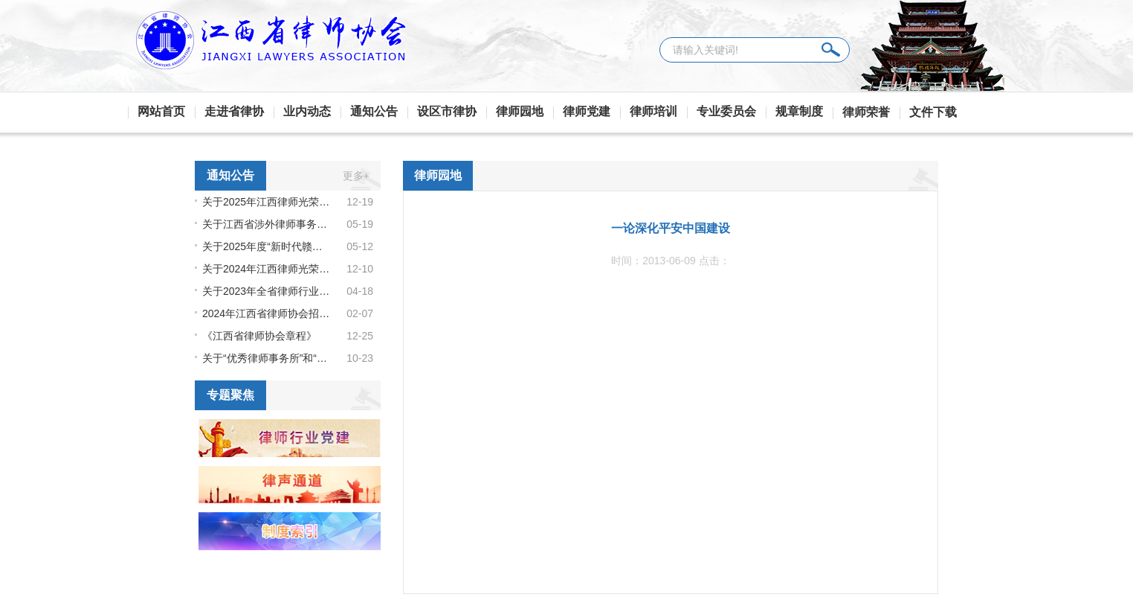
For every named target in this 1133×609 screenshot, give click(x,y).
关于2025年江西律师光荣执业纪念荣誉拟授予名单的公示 (267, 202)
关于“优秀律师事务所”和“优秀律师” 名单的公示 (267, 358)
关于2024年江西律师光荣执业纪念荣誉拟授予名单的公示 (267, 269)
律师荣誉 (866, 112)
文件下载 (933, 112)
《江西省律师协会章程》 (259, 336)
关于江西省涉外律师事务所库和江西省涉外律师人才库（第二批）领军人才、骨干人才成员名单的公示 (267, 224)
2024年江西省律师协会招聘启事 (267, 313)
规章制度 (799, 111)
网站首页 (161, 111)
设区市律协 (447, 111)
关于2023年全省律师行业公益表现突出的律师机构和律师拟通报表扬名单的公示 (267, 291)
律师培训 (653, 111)
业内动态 (307, 111)
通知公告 (374, 111)
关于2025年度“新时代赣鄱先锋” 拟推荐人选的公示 (267, 246)
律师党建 (586, 111)
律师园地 (519, 111)
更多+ (356, 176)
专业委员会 (726, 111)
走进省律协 (234, 111)
